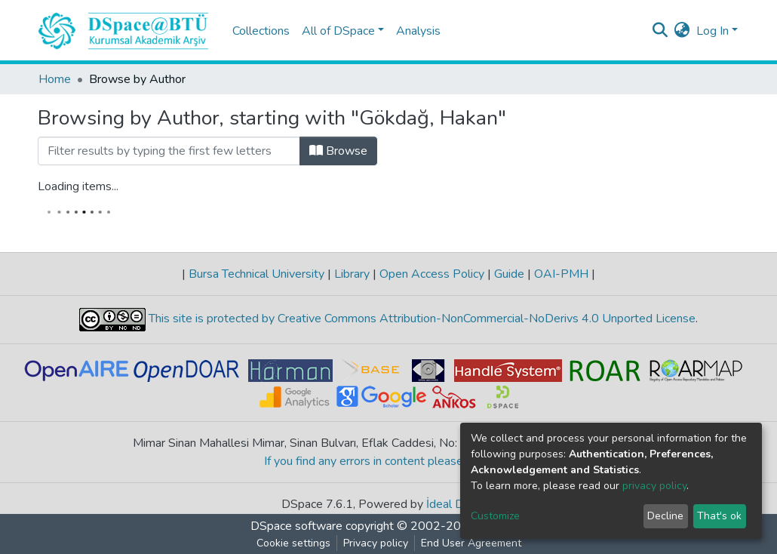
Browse (338, 151)
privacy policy (654, 486)
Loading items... (78, 186)
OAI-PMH (561, 274)
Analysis (418, 31)
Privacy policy (375, 543)
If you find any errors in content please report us (389, 461)
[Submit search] (660, 31)
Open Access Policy (431, 274)
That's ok (719, 516)
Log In (712, 31)
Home (54, 79)
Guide (509, 274)
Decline (665, 516)
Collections (261, 31)
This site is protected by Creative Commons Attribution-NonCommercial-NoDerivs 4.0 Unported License (421, 319)
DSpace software (296, 526)
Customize (495, 516)
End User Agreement (471, 543)
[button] (682, 31)
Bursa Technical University (256, 274)
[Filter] (169, 151)
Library (352, 274)
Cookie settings (293, 543)
